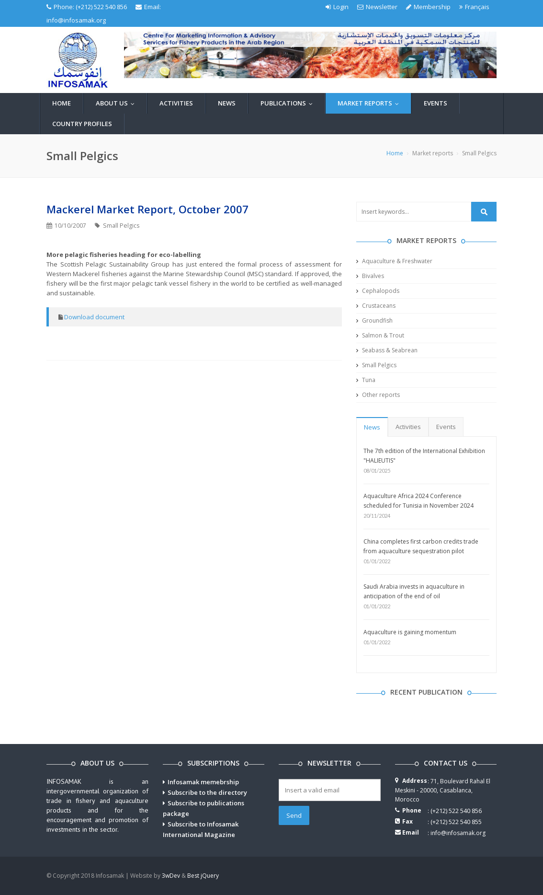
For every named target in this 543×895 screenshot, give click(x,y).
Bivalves (370, 276)
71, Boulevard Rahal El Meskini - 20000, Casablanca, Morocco (442, 790)
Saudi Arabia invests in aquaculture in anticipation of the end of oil (413, 591)
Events (435, 103)
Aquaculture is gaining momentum (409, 632)
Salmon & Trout (380, 335)
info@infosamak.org (76, 20)
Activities (176, 103)
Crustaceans (376, 306)
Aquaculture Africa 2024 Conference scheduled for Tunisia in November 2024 (418, 501)
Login (337, 6)
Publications (288, 103)
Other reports (378, 395)
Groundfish (374, 320)
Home (61, 103)
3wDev (171, 876)
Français (474, 6)
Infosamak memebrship (203, 782)
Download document (94, 317)
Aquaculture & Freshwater (394, 261)
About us (117, 103)
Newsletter (377, 6)
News (227, 103)
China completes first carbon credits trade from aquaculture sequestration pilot (420, 546)
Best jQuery (203, 876)
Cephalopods (377, 291)
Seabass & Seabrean (387, 350)
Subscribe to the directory (207, 792)
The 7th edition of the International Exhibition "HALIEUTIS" (424, 456)
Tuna (365, 380)
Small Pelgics (376, 365)
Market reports (370, 103)
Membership (428, 6)
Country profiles (82, 123)
